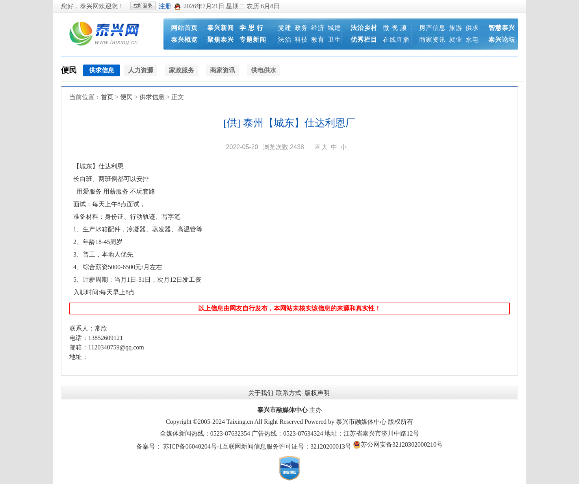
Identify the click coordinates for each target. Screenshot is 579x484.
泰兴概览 (184, 39)
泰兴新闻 (220, 27)
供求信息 (152, 97)
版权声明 (317, 393)
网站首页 (184, 27)
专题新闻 (252, 39)
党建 (284, 27)
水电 (472, 39)
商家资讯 (432, 39)
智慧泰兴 (501, 27)
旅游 (455, 27)
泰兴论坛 (501, 39)
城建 (334, 27)
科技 (301, 39)
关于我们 (260, 393)
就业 (455, 39)
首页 (107, 97)
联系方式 (288, 393)
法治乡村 (364, 27)
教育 (318, 39)
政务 (301, 27)
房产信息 (432, 27)
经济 (318, 27)
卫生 (334, 39)
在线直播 (396, 39)
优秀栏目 (364, 39)
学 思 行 (251, 27)
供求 (472, 27)
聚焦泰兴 (220, 39)
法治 (284, 39)
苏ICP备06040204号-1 (192, 446)
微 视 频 (395, 27)
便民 (69, 70)
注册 (165, 6)
